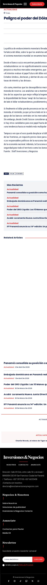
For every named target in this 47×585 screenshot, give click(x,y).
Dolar (12, 173)
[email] (17, 559)
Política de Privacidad (26, 565)
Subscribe (38, 559)
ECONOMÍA (19, 173)
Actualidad (10, 9)
